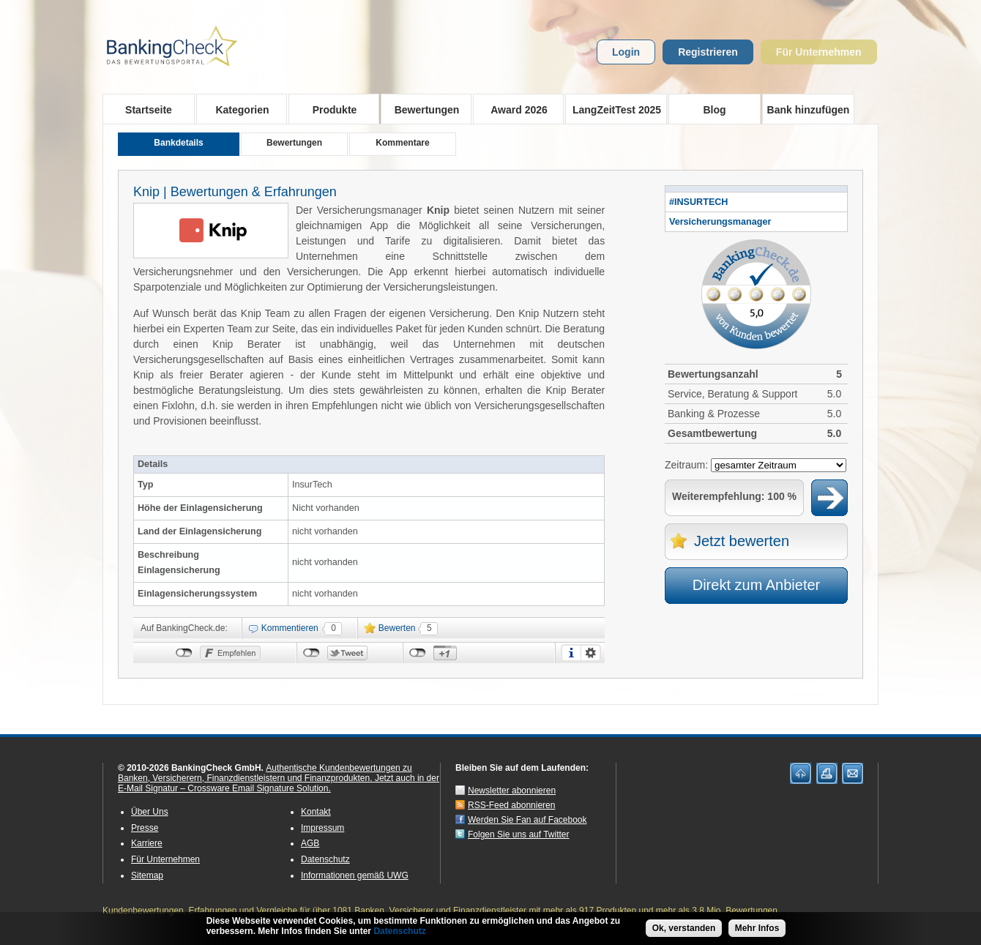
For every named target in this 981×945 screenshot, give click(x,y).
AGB (310, 843)
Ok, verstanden (684, 929)
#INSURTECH (698, 202)
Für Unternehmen (819, 52)
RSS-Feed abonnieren (511, 805)
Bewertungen (422, 109)
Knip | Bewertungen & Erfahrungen (235, 191)
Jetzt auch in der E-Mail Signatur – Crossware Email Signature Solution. (278, 783)
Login (626, 52)
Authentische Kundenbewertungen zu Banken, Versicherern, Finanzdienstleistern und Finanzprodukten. (265, 773)
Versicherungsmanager (720, 222)
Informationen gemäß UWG (355, 875)
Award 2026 (514, 109)
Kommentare (402, 143)
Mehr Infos (757, 929)
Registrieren (708, 52)
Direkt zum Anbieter (757, 585)
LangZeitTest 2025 (613, 109)
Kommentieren (289, 628)
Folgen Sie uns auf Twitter (519, 834)
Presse (144, 828)
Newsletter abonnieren (512, 790)
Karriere (147, 843)
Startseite (148, 110)
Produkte (329, 109)
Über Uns (149, 812)
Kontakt (316, 812)
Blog (714, 110)
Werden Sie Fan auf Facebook (527, 820)
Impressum (322, 828)
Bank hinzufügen (808, 110)
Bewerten (397, 628)
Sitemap (147, 875)
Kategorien (237, 109)
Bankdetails (178, 143)
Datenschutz (325, 859)
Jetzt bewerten (741, 541)
